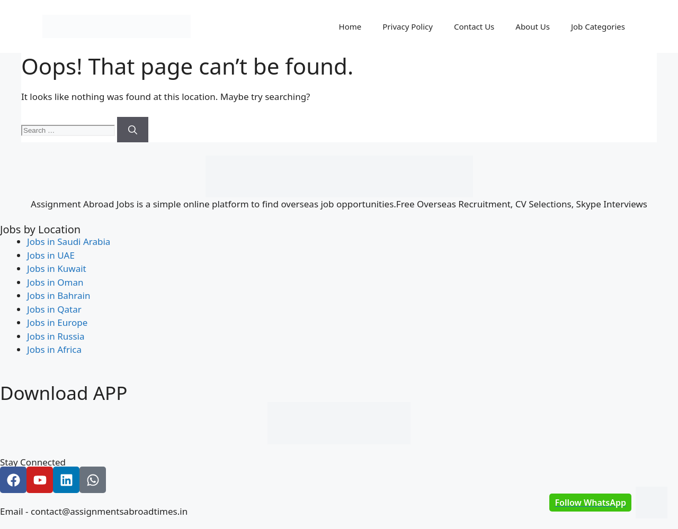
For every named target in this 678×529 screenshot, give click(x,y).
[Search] (132, 129)
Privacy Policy (407, 26)
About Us (532, 26)
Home (350, 26)
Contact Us (474, 26)
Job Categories (598, 26)
